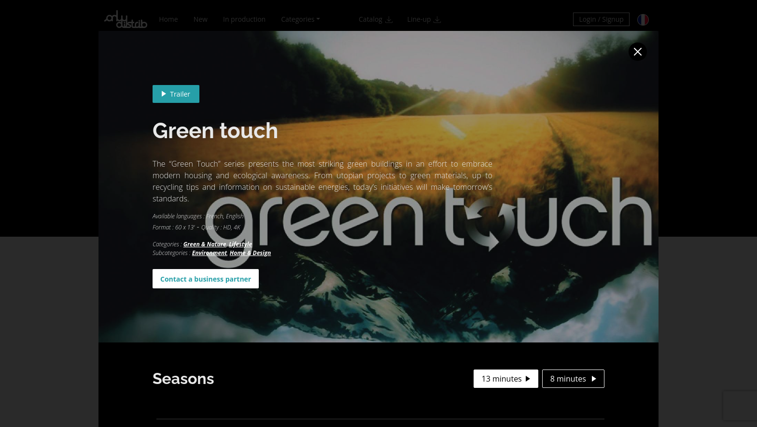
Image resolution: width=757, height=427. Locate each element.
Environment (209, 253)
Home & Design (250, 253)
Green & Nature (204, 244)
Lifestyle (240, 244)
